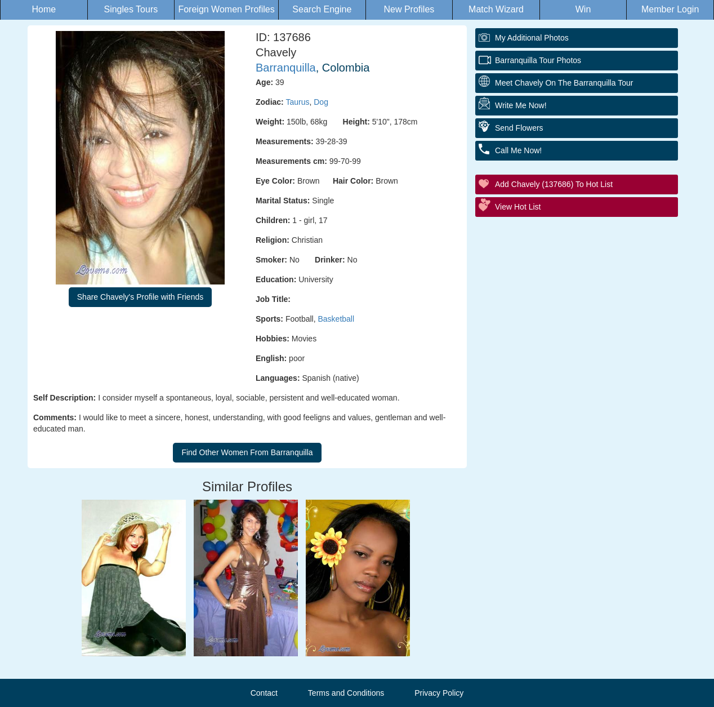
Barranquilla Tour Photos (538, 60)
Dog (321, 101)
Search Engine (321, 9)
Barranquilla (286, 67)
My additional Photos (532, 37)
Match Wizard (496, 9)
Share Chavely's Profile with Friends (140, 296)
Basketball (336, 318)
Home (44, 9)
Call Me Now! (518, 150)
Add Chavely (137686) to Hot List (554, 184)
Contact (264, 692)
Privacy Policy (438, 692)
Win (583, 9)
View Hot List (518, 206)
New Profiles (408, 9)
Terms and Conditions (346, 692)
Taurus (297, 101)
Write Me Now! (521, 105)
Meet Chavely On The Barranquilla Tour (564, 82)
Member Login (670, 9)
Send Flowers (519, 127)
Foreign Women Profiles (226, 9)
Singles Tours (131, 9)
